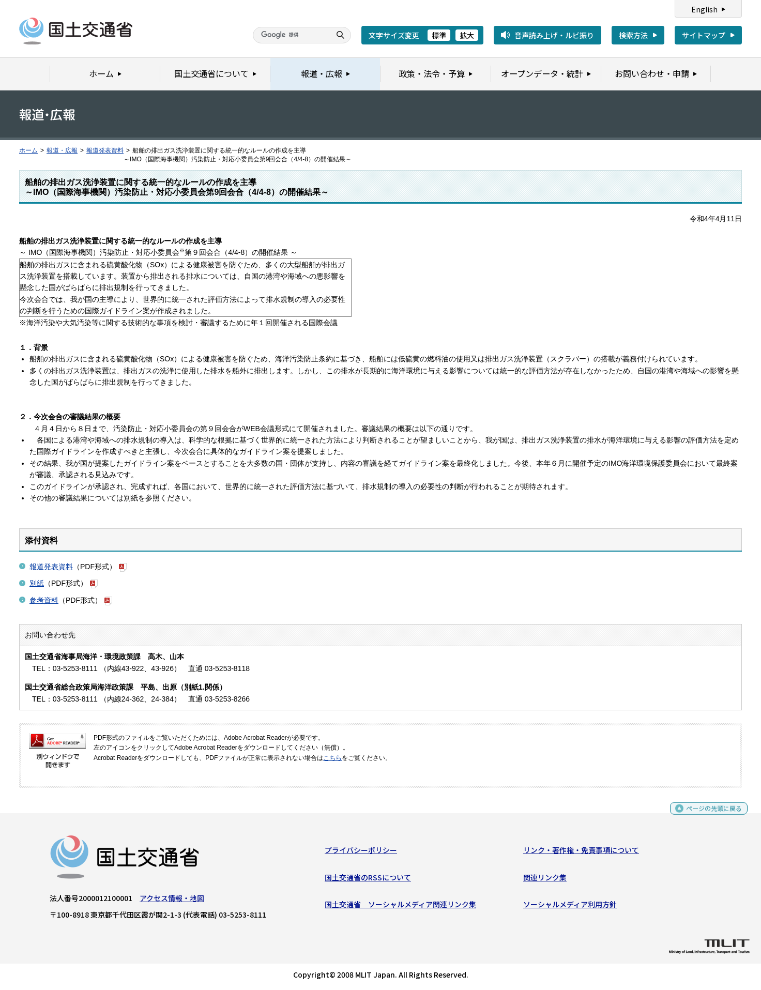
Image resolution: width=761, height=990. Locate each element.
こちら (332, 757)
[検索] (290, 35)
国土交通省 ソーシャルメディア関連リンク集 (400, 907)
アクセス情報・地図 (172, 900)
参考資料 (43, 600)
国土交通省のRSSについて (368, 879)
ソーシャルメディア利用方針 (570, 907)
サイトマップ (703, 35)
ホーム (28, 150)
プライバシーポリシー (361, 852)
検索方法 (633, 35)
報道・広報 (62, 150)
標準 (439, 35)
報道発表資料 (105, 150)
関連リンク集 (545, 879)
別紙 (36, 583)
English (704, 9)
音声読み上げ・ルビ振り (554, 35)
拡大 (467, 35)
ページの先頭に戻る (710, 815)
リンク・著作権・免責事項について (581, 852)
